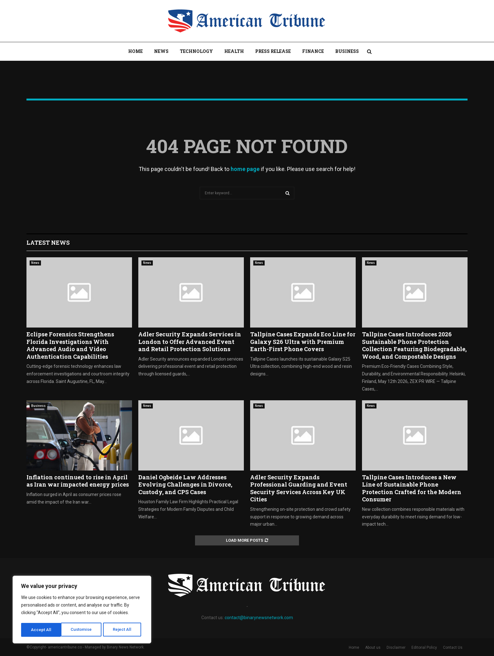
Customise (41, 629)
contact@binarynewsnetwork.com (259, 617)
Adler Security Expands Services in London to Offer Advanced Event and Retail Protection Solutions (189, 341)
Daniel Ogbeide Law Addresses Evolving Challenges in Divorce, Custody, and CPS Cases (185, 484)
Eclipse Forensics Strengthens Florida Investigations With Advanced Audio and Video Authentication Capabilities (70, 345)
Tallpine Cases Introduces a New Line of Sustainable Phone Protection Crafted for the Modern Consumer (411, 488)
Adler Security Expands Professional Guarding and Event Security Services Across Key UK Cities (298, 488)
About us (373, 647)
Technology (196, 51)
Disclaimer (396, 647)
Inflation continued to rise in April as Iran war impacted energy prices (77, 480)
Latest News (48, 242)
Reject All (83, 629)
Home (135, 51)
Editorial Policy (424, 647)
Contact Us (452, 647)
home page (245, 169)
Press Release (273, 51)
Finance (313, 51)
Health (234, 51)
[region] (82, 610)
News (161, 51)
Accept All (123, 629)
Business (347, 51)
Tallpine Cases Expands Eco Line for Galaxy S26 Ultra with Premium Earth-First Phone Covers (302, 341)
